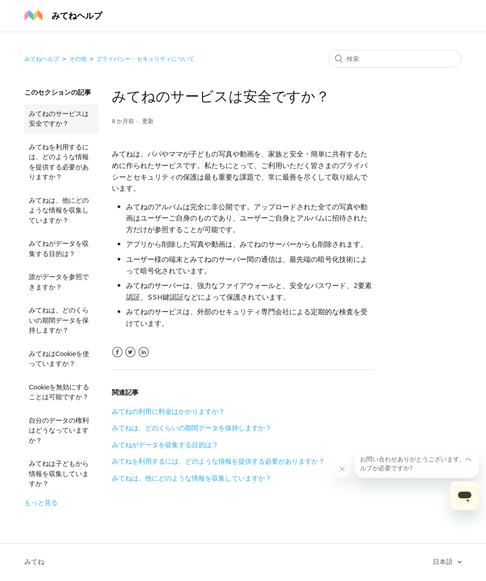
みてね (34, 561)
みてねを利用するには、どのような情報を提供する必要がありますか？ (59, 162)
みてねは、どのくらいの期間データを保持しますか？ (59, 320)
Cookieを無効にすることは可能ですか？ (59, 392)
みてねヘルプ (41, 59)
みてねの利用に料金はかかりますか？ (168, 411)
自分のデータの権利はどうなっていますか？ (59, 430)
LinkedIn (143, 352)
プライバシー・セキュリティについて (145, 59)
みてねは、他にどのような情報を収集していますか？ (59, 210)
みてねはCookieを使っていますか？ (59, 359)
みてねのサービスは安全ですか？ (59, 119)
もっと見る (41, 502)
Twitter (130, 352)
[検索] (395, 59)
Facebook (117, 352)
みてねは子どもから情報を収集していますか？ (59, 473)
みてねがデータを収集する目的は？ (59, 248)
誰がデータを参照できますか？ (59, 282)
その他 (78, 59)
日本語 (443, 561)
